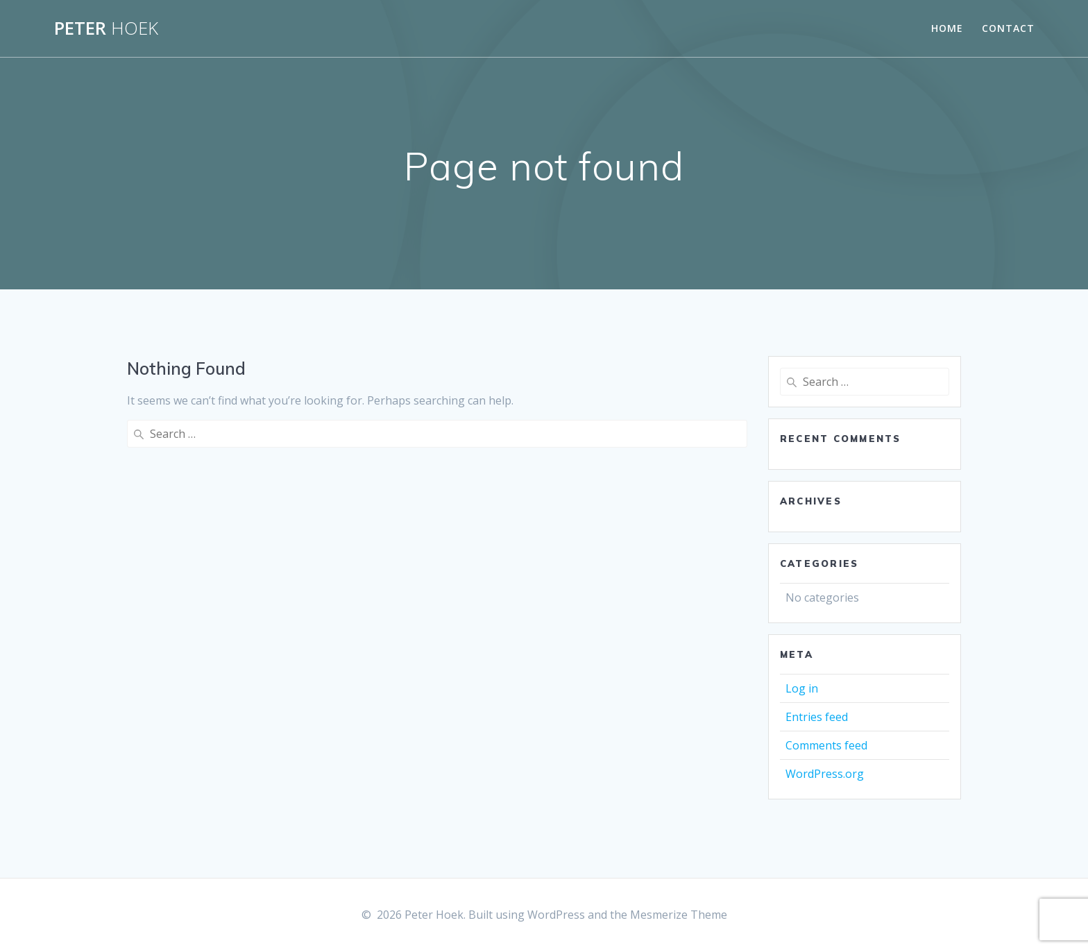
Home (947, 28)
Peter (106, 28)
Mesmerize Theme (678, 914)
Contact (1008, 28)
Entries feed (816, 716)
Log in (801, 688)
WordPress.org (824, 773)
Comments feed (826, 745)
